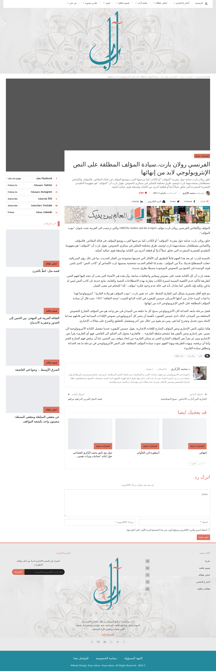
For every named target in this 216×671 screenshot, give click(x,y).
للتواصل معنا (80, 658)
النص (200, 356)
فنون (107, 3)
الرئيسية (199, 3)
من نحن (72, 3)
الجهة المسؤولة (133, 658)
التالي (193, 463)
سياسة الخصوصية (106, 658)
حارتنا (207, 561)
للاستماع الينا (108, 634)
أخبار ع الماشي (183, 3)
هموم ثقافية (123, 3)
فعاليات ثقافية (203, 589)
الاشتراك (18, 572)
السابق (202, 463)
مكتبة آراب (142, 3)
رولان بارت (191, 356)
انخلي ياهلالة (161, 3)
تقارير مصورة (91, 3)
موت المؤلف (178, 356)
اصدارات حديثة (202, 156)
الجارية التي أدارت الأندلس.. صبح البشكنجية (184, 399)
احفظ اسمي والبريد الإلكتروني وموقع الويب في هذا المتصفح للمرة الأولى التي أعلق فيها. (166, 530)
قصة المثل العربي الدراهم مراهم (85, 399)
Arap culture (94, 665)
